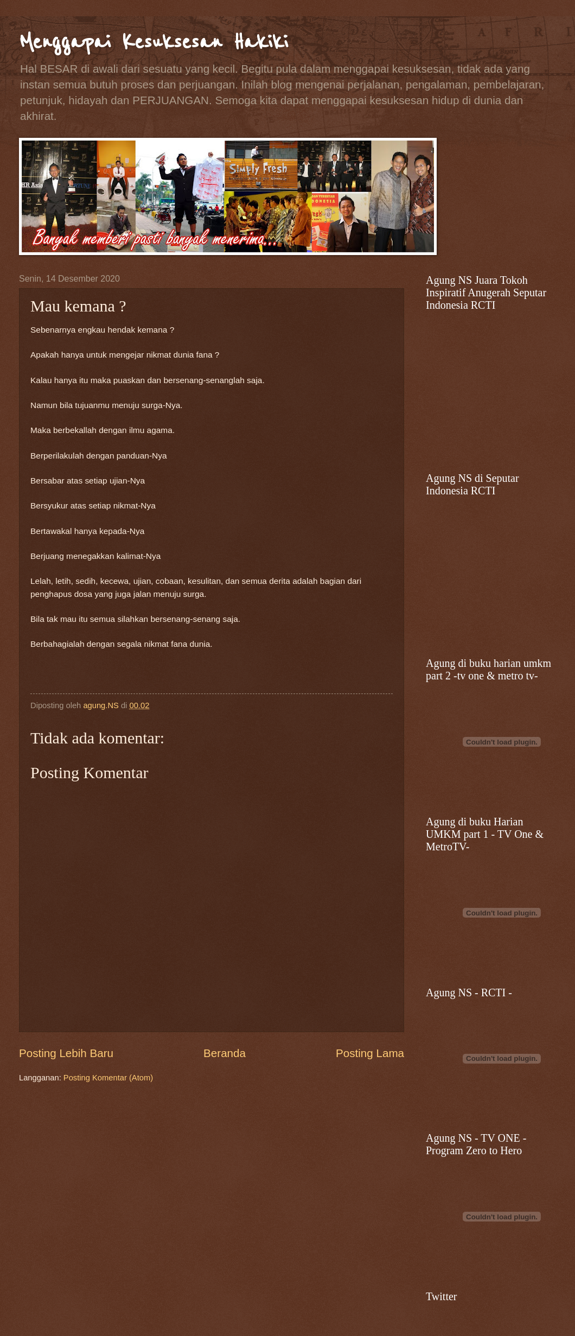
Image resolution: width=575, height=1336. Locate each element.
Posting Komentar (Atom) (108, 1077)
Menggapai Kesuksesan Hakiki (153, 42)
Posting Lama (370, 1053)
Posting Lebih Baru (66, 1053)
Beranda (224, 1053)
